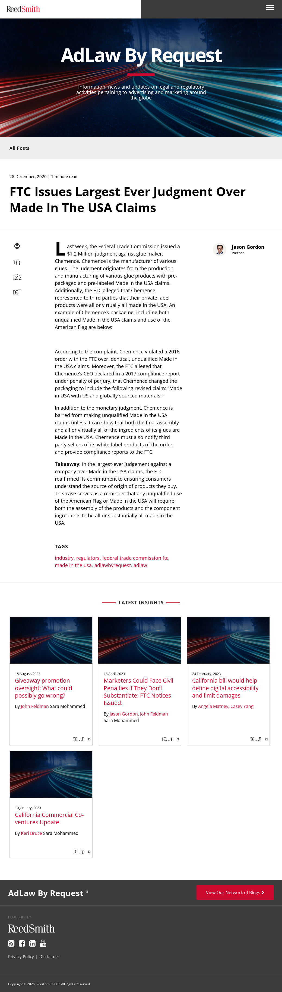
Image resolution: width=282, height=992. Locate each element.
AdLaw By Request (141, 55)
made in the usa (73, 565)
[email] (17, 246)
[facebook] (17, 278)
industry (64, 558)
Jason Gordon (248, 247)
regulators (88, 558)
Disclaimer (49, 956)
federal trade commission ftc (135, 558)
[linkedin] (17, 262)
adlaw (140, 565)
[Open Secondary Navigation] (270, 9)
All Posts (19, 148)
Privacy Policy (21, 956)
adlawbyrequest (112, 565)
